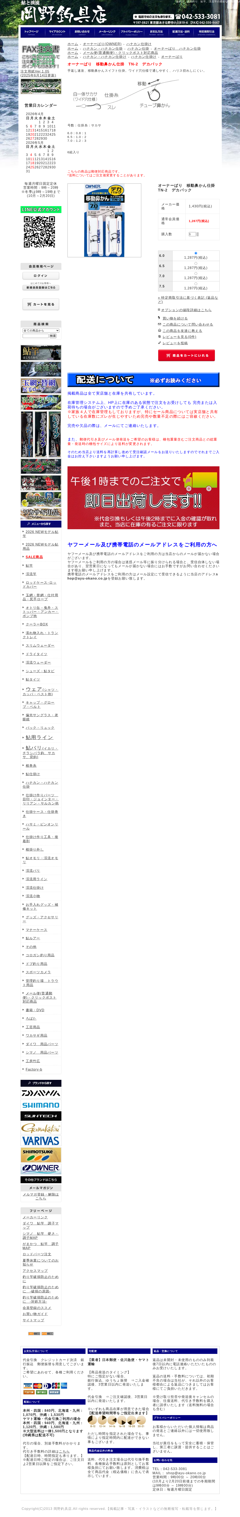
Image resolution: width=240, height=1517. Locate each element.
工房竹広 (33, 1061)
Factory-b (34, 1069)
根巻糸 (31, 765)
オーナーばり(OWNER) (102, 44)
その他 (31, 947)
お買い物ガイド (35, 1314)
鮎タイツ (33, 679)
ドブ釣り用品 (37, 964)
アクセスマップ (35, 1271)
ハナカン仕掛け (139, 44)
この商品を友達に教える (182, 331)
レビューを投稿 (175, 343)
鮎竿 (29, 565)
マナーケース (37, 930)
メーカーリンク (35, 1217)
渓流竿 (31, 574)
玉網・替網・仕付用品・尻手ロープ (40, 597)
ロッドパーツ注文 (37, 1254)
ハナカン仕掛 (138, 48)
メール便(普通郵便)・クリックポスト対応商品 (40, 997)
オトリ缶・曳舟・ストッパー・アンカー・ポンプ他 (41, 612)
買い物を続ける (175, 318)
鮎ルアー (33, 938)
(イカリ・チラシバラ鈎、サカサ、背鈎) (40, 753)
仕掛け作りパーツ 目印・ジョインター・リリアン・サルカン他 (41, 799)
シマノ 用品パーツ (42, 1052)
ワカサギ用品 (37, 1035)
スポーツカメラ (38, 972)
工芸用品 (33, 1027)
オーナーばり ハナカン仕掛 (177, 48)
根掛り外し (35, 849)
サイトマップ (33, 1320)
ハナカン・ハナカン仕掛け (104, 56)
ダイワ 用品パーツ (42, 1044)
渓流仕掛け (35, 887)
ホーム (72, 44)
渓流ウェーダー (38, 662)
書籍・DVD (35, 1010)
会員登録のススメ (37, 1308)
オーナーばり (172, 56)
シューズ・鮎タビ (40, 671)
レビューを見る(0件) (180, 337)
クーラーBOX (37, 624)
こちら (64, 1451)
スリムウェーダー (40, 645)
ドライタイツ (37, 654)
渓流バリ (33, 870)
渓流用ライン (37, 879)
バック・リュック (40, 727)
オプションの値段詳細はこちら (186, 310)
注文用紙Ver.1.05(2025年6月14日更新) (41, 71)
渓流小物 (33, 896)
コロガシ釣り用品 (40, 955)
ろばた (31, 1018)
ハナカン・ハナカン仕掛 (103, 48)
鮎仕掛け (33, 774)
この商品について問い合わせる (188, 324)
